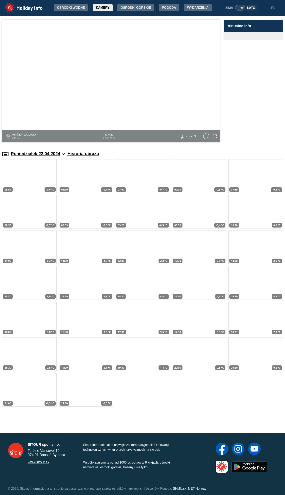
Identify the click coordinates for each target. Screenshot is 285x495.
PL (273, 7)
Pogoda (169, 7)
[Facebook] (222, 449)
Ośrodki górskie (136, 7)
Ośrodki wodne (71, 7)
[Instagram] (238, 449)
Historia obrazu (83, 153)
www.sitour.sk (38, 462)
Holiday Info (20, 5)
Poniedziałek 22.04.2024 (38, 153)
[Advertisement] (253, 91)
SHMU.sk (179, 488)
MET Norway (197, 488)
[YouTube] (254, 449)
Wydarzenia (197, 7)
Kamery (102, 7)
